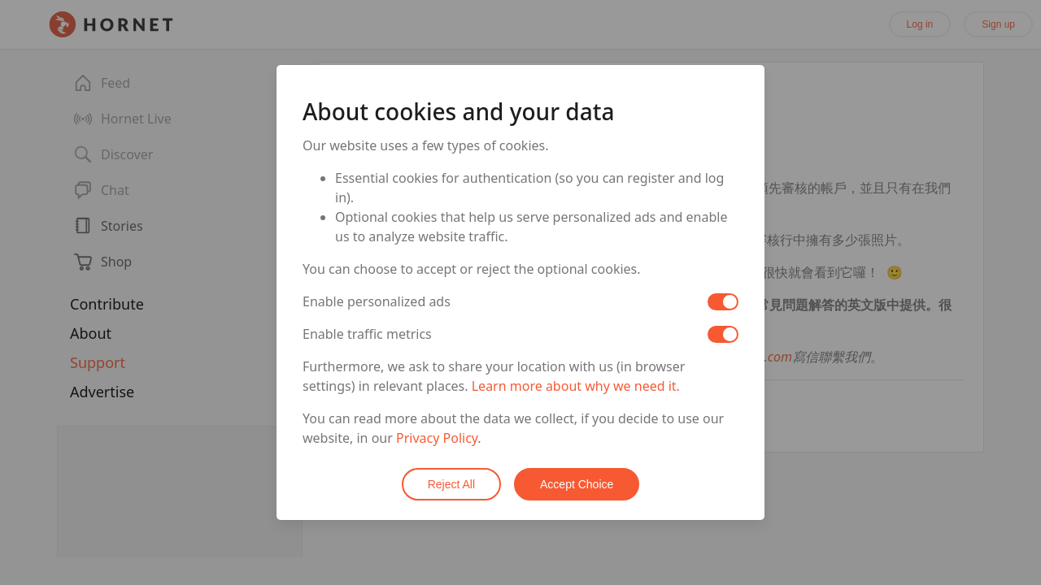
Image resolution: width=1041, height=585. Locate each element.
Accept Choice (576, 484)
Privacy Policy (436, 438)
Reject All (451, 484)
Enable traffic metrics (367, 334)
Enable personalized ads (377, 301)
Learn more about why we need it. (576, 386)
